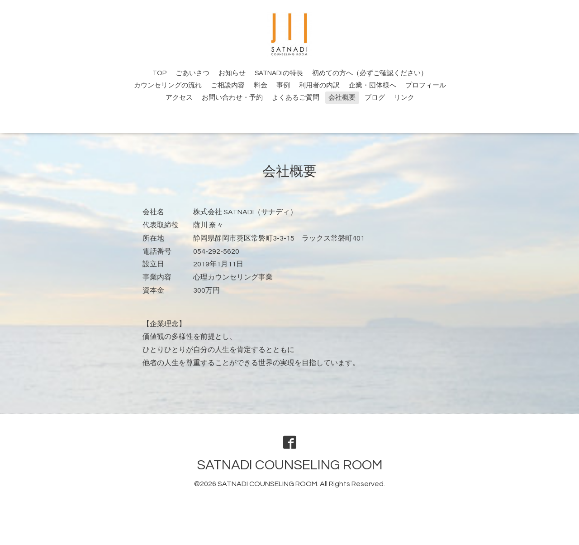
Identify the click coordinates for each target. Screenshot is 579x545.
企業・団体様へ (372, 85)
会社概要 (342, 97)
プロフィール (425, 85)
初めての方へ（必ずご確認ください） (369, 73)
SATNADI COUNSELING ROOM (290, 465)
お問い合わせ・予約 (232, 97)
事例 (283, 85)
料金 (260, 85)
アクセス (179, 97)
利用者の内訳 (319, 85)
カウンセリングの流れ (168, 85)
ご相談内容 (228, 85)
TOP (159, 73)
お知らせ (232, 73)
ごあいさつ (192, 73)
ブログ (375, 97)
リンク (404, 97)
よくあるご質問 (295, 97)
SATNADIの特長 (279, 73)
